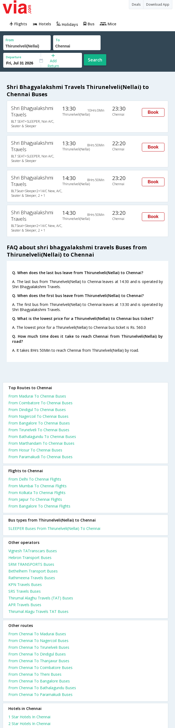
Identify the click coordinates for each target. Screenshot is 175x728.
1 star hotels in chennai (29, 716)
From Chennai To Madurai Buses (37, 633)
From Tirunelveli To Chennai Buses (38, 429)
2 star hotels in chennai (29, 723)
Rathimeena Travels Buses (31, 577)
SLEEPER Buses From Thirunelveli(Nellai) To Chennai (54, 528)
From (10, 40)
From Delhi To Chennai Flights (34, 479)
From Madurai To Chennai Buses (37, 396)
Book (153, 112)
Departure (13, 57)
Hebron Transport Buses (30, 557)
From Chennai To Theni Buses (34, 674)
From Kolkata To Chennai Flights (37, 492)
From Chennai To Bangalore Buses (39, 681)
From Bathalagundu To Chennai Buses (42, 436)
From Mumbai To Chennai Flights (37, 485)
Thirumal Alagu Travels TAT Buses (38, 611)
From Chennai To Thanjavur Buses (38, 660)
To (58, 40)
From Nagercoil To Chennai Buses (38, 416)
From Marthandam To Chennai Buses (41, 443)
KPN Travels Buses (25, 584)
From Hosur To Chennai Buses (35, 450)
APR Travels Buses (24, 604)
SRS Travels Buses (24, 591)
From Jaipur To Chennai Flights (35, 499)
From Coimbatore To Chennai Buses (40, 402)
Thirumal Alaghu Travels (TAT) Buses (40, 598)
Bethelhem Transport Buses (33, 571)
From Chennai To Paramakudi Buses (40, 694)
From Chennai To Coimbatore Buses (40, 667)
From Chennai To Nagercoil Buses (38, 640)
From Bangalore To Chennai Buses (39, 423)
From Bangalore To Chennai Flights (39, 506)
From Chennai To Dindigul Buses (37, 654)
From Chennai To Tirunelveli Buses (38, 647)
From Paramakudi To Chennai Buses (40, 456)
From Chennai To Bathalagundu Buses (42, 687)
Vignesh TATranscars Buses (32, 550)
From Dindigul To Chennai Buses (37, 409)
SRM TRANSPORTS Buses (31, 564)
